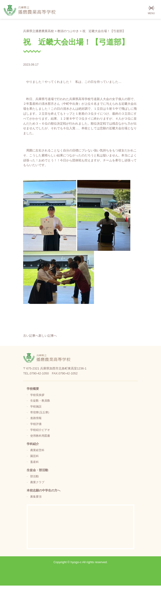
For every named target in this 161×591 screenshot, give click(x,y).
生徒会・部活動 (37, 470)
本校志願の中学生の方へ (43, 490)
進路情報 (36, 417)
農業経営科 (37, 450)
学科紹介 (33, 444)
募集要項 (36, 496)
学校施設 (36, 406)
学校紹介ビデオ (40, 429)
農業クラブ (37, 482)
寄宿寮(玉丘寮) (39, 412)
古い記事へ (30, 335)
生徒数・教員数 (40, 400)
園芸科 (34, 455)
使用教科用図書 (40, 435)
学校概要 (33, 388)
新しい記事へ (47, 335)
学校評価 (36, 423)
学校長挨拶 (37, 394)
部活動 (34, 476)
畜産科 (34, 461)
